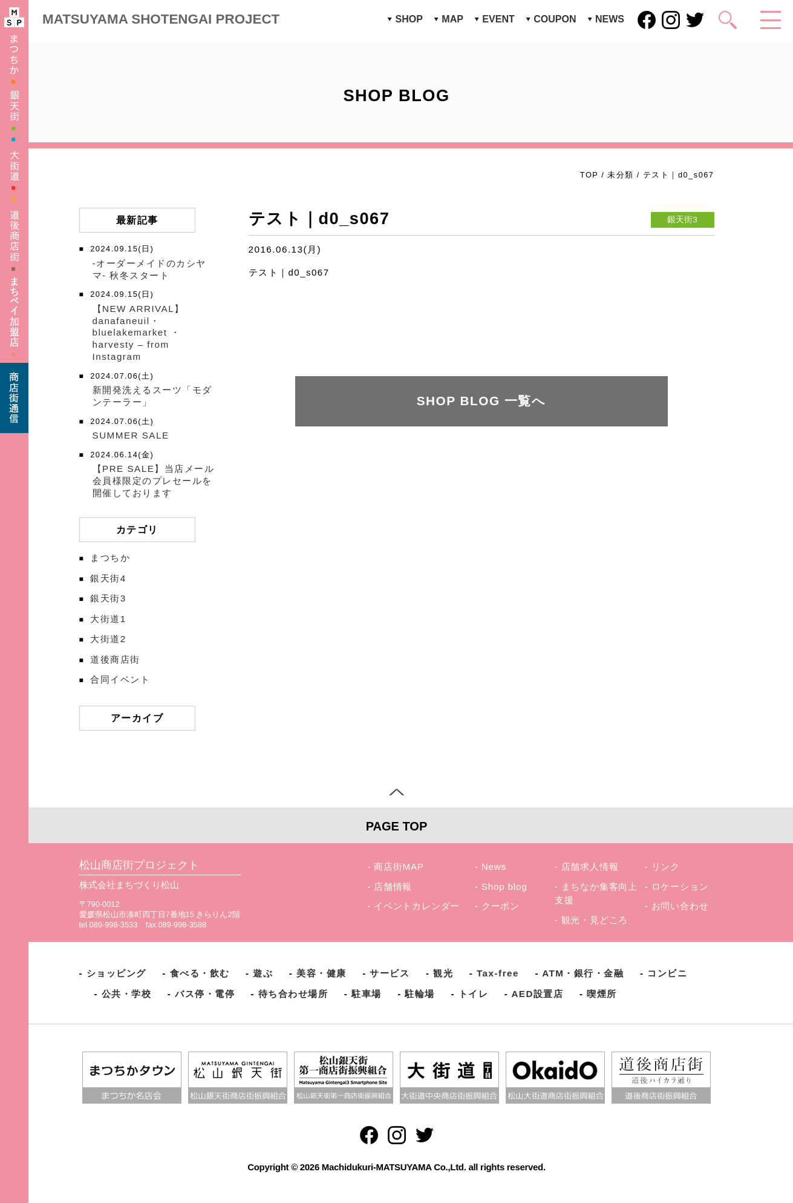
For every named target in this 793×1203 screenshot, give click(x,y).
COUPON (555, 19)
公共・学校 (127, 994)
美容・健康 (321, 973)
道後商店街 (115, 659)
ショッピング (116, 973)
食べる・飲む (200, 973)
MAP (452, 19)
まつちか (110, 557)
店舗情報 (393, 886)
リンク (665, 866)
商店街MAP (399, 866)
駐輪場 (420, 994)
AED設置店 (537, 994)
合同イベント (120, 679)
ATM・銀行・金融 (583, 973)
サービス (390, 973)
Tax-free (498, 973)
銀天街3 (108, 598)
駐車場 (366, 994)
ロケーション (680, 886)
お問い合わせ (680, 906)
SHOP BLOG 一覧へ (481, 401)
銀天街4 (108, 578)
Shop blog (504, 886)
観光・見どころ (594, 920)
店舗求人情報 (590, 866)
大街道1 (108, 619)
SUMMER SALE (131, 435)
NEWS (609, 19)
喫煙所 (602, 994)
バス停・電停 (205, 994)
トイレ (474, 994)
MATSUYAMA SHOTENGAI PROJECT (160, 19)
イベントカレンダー (417, 906)
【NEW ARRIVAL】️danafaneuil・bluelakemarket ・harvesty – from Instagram (138, 332)
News (493, 866)
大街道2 (108, 639)
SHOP (408, 19)
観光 (443, 973)
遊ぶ (263, 973)
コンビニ (667, 973)
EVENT (498, 19)
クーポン (500, 906)
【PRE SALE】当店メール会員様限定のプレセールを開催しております (154, 480)
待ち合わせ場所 (293, 994)
